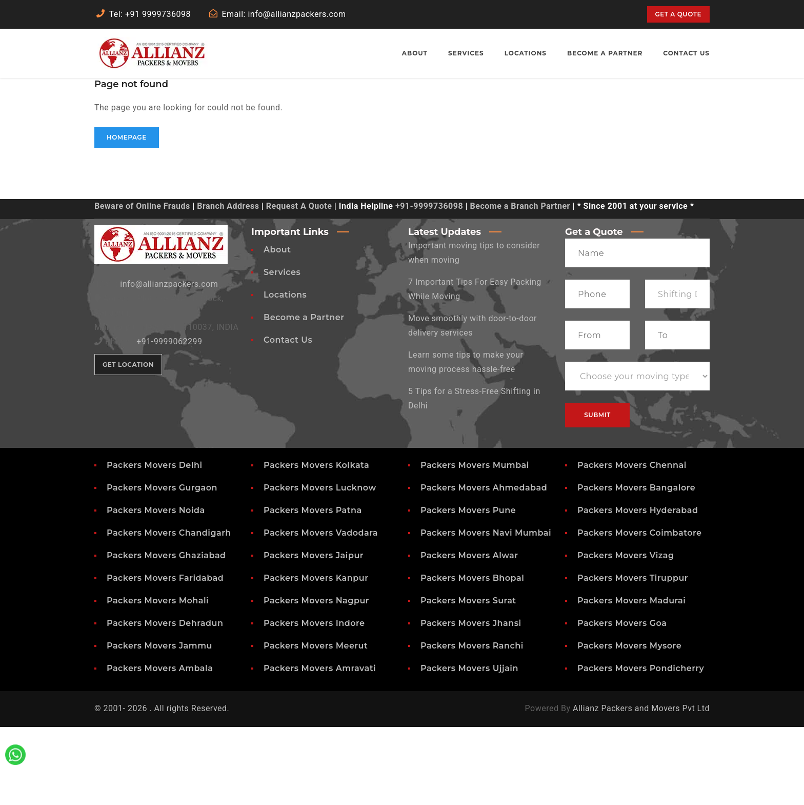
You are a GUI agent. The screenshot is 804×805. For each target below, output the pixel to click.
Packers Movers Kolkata (316, 543)
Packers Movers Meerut (316, 724)
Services (282, 350)
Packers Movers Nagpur (316, 678)
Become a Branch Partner (520, 284)
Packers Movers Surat (468, 678)
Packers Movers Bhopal (472, 656)
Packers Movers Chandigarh (169, 611)
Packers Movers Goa (622, 701)
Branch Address (228, 284)
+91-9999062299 (169, 419)
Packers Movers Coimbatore (639, 611)
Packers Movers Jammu (159, 724)
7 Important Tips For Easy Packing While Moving (474, 367)
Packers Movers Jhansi (470, 701)
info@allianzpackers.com (169, 362)
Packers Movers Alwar (469, 633)
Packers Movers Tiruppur (632, 656)
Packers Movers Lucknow (320, 566)
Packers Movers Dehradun (165, 701)
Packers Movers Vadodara (321, 611)
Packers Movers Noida (156, 588)
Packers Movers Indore (314, 701)
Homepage (127, 215)
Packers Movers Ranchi (472, 724)
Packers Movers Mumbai (474, 543)
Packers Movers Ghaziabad (166, 633)
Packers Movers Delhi (155, 543)
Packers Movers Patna (313, 588)
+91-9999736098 (429, 284)
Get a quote (678, 14)
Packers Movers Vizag (625, 633)
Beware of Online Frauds (142, 284)
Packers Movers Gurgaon (162, 566)
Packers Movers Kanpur (316, 656)
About (277, 327)
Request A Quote (299, 284)
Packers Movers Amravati (320, 746)
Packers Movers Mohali (158, 678)
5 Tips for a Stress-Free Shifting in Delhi (474, 476)
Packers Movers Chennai (632, 543)
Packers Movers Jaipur (314, 633)
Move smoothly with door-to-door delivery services (472, 403)
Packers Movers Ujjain (469, 746)
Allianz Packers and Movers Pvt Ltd (641, 786)
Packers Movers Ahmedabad (483, 566)
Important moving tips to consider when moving (474, 331)
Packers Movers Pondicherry (640, 746)
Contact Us (288, 418)
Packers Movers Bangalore (636, 566)
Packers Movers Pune (468, 588)
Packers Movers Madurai (631, 678)
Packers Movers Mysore (629, 724)
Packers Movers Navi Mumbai (485, 611)
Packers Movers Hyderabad (637, 588)
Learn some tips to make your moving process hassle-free (465, 440)
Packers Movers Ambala (160, 746)
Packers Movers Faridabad (165, 656)
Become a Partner (304, 395)
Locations (285, 373)
